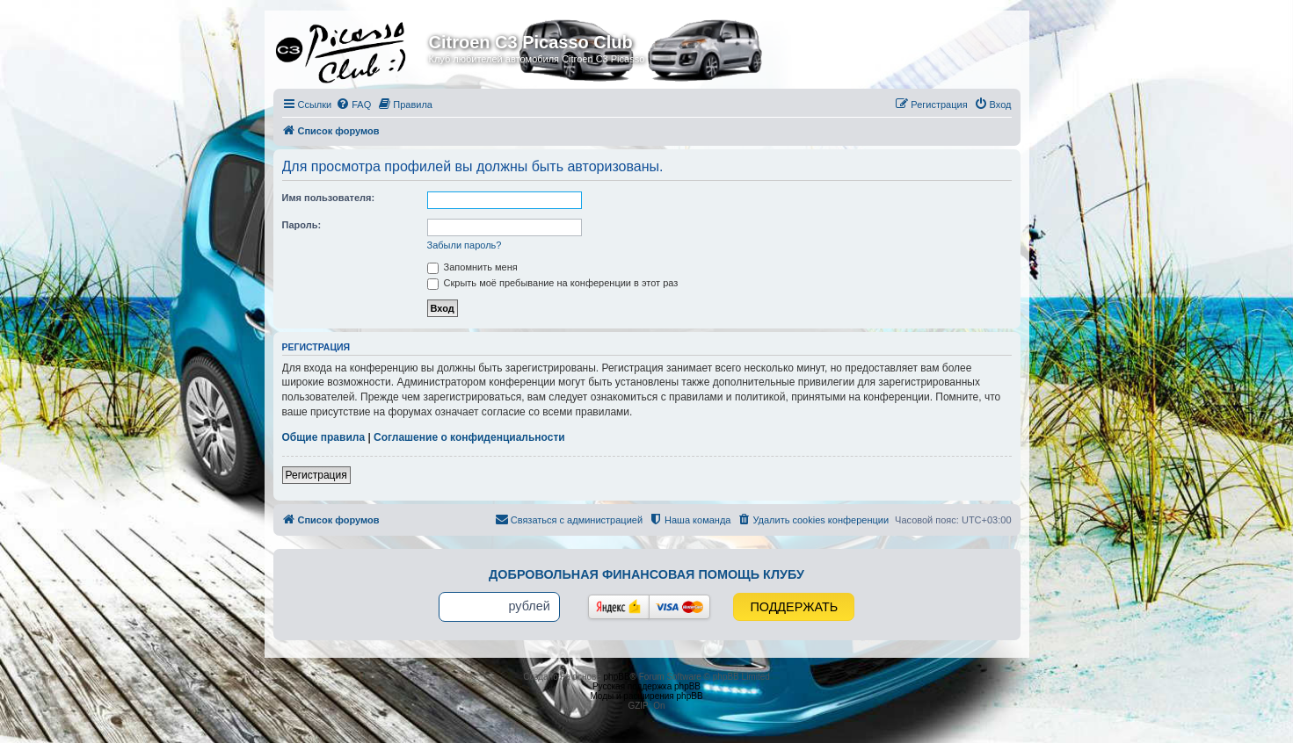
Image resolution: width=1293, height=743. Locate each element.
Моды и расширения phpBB (646, 696)
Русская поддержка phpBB (646, 686)
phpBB (617, 677)
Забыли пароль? (464, 245)
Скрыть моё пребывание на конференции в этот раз (553, 283)
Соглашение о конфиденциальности (469, 437)
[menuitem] (353, 104)
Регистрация (316, 475)
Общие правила (324, 437)
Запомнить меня (472, 267)
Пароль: (302, 225)
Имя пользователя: (328, 197)
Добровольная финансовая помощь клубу (646, 574)
